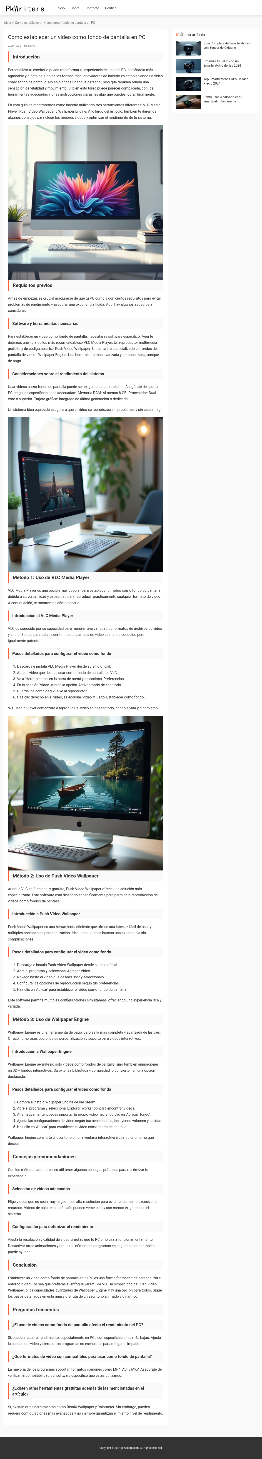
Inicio (61, 8)
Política (111, 8)
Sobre (75, 8)
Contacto (92, 8)
